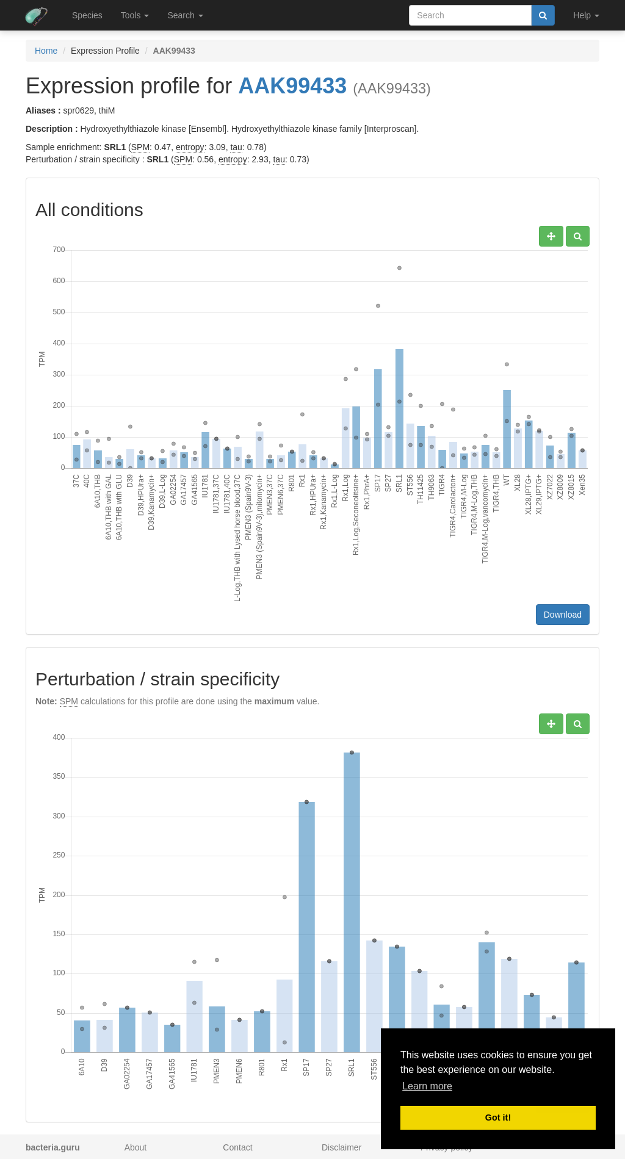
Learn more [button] (427, 1086)
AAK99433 (292, 85)
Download (563, 614)
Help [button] (586, 15)
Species (87, 15)
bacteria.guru (53, 1147)
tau (236, 147)
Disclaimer (341, 1147)
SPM (140, 147)
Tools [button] (135, 15)
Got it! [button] (498, 1117)
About (136, 1147)
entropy (190, 147)
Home (46, 51)
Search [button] (185, 15)
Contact (237, 1147)
